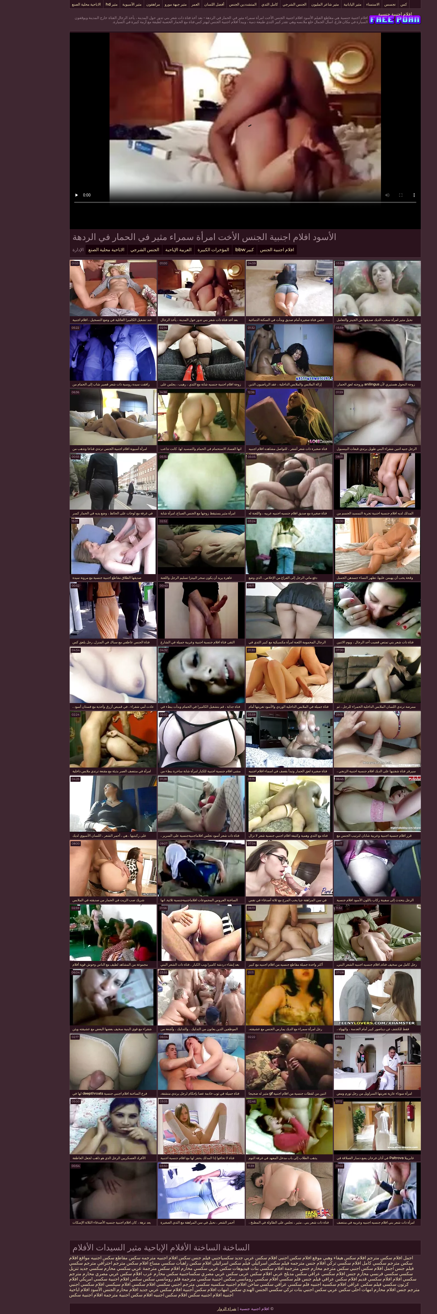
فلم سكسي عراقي (265, 1284)
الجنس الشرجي (268, 4)
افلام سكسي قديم (347, 1279)
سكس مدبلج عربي (262, 1273)
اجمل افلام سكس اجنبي (345, 1268)
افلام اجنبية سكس (59, 1295)
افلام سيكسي (91, 1284)
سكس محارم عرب (133, 1273)
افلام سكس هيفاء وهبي (317, 1257)
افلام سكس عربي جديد (229, 1257)
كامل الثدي (243, 4)
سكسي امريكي (66, 1279)
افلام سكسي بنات (240, 1268)
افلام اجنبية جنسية (368, 14)
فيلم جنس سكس (167, 1257)
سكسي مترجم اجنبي (163, 1284)
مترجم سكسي (55, 1263)
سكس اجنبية (196, 1279)
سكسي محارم (167, 1268)
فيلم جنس (377, 1268)
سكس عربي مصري (192, 1273)
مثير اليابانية (326, 4)
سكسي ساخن (234, 1284)
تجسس (363, 4)
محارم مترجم (54, 1273)
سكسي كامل (347, 1263)
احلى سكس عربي (317, 1289)
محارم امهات (346, 1289)
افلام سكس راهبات (166, 1263)
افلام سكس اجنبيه (143, 1295)
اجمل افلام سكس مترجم (362, 1257)
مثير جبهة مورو (149, 4)
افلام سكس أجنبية (173, 1289)
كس (377, 4)
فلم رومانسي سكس (135, 1279)
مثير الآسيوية (105, 4)
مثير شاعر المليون (298, 4)
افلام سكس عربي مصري (92, 1273)
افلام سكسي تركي (317, 1263)
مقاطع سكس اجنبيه (82, 1257)
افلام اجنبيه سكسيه (202, 1284)
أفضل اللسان (188, 4)
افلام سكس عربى (228, 1273)
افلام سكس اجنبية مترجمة (101, 1295)
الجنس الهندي (228, 1289)
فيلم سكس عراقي (338, 1284)
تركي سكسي (254, 1289)
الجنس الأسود (76, 1289)
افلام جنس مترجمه (281, 1263)
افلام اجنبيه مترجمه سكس (126, 1257)
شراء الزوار (200, 1308)
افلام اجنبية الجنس (250, 249)
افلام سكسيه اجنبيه (301, 1284)
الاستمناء (346, 4)
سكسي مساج (135, 1263)
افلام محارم (100, 1289)
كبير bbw (217, 249)
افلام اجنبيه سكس (178, 1295)
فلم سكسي (263, 1279)
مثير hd (85, 4)
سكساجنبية (162, 1273)
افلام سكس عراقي (312, 1279)
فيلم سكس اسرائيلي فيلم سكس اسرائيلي (223, 1263)
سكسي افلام (377, 1279)
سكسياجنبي (196, 1257)
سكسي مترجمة (169, 1279)
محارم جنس (330, 1273)
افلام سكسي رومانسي (230, 1279)
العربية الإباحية (152, 249)
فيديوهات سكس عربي (202, 1268)
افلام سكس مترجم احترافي (95, 1263)
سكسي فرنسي (357, 1273)
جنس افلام (370, 1289)
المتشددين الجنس (216, 4)
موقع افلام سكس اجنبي (273, 1257)
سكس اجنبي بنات (283, 1289)
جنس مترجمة (270, 1268)
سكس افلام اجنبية (98, 1279)
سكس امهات (203, 1289)
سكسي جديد (64, 1268)
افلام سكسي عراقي (299, 1273)
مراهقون (126, 4)
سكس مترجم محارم (302, 1268)
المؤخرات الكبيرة (186, 249)
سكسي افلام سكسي (124, 1284)
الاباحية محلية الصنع (59, 4)
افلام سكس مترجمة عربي (128, 1268)
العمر (169, 4)
